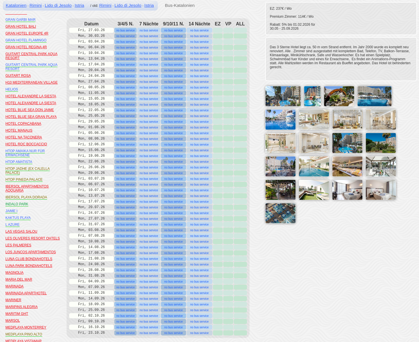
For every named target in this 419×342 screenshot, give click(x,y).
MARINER (13, 300)
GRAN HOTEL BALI (20, 27)
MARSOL (12, 321)
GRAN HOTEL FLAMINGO (26, 40)
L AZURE (12, 225)
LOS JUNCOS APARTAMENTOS (30, 252)
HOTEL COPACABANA (23, 124)
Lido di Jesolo (58, 5)
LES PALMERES (18, 245)
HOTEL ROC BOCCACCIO (26, 144)
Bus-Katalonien (180, 5)
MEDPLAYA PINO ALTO (23, 334)
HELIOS (11, 89)
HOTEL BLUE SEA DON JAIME (29, 110)
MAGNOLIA (14, 273)
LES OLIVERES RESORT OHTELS (32, 238)
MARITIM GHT (16, 314)
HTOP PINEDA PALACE (24, 180)
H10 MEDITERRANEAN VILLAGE (31, 83)
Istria (79, 5)
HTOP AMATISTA (18, 162)
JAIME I (11, 211)
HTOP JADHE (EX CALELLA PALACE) (27, 171)
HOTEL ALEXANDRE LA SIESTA (30, 96)
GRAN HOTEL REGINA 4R (26, 47)
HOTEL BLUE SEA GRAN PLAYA (31, 117)
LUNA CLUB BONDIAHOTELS (28, 259)
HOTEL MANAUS (18, 130)
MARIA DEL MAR (18, 279)
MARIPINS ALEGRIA (21, 307)
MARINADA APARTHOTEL (26, 293)
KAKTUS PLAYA (18, 218)
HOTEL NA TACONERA (23, 137)
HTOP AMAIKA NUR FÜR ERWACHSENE (25, 153)
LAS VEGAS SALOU (21, 232)
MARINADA (14, 286)
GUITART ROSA (18, 76)
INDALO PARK (16, 204)
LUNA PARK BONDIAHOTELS (28, 266)
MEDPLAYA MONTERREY (25, 327)
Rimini (35, 5)
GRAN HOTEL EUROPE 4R (26, 33)
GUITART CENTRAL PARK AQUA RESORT (31, 67)
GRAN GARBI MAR (20, 20)
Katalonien (16, 5)
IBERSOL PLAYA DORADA (26, 197)
